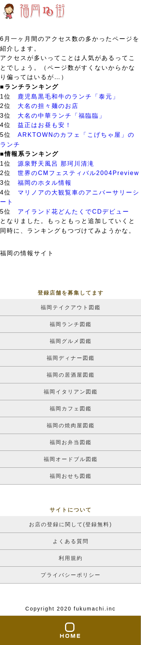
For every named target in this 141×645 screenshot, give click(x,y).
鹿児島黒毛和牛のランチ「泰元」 (68, 96)
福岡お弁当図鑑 (71, 442)
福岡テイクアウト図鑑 (71, 307)
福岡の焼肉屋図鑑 (71, 425)
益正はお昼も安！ (45, 125)
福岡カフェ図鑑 (71, 409)
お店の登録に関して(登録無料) (70, 524)
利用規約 (71, 558)
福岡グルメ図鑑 (71, 341)
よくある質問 (71, 541)
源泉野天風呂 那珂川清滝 (56, 163)
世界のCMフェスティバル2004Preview (78, 173)
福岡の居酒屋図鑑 (71, 375)
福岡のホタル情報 (45, 183)
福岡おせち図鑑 (71, 476)
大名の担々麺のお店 (48, 106)
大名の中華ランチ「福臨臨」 (62, 115)
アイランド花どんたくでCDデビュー (73, 211)
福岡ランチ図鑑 (71, 324)
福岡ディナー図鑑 (71, 358)
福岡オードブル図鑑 (71, 459)
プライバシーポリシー (71, 575)
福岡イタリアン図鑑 (71, 392)
